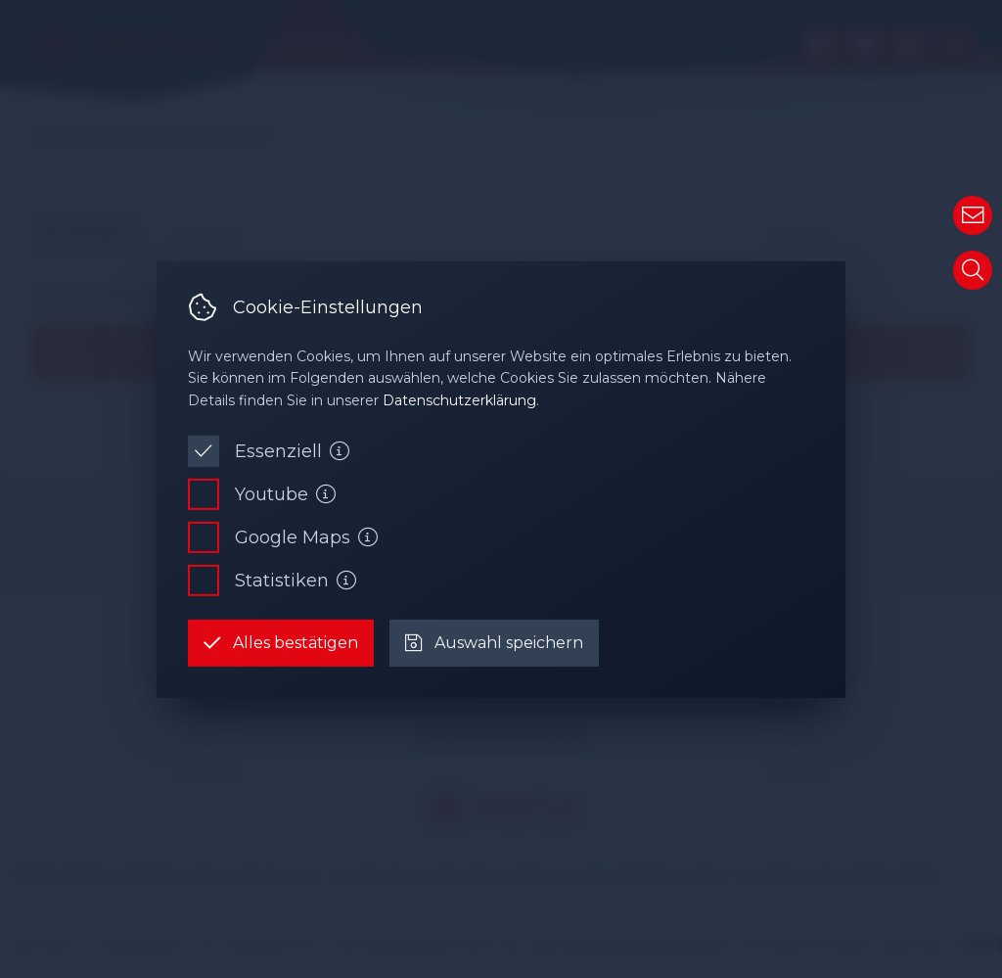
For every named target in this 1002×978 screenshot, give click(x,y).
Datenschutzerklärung (459, 400)
